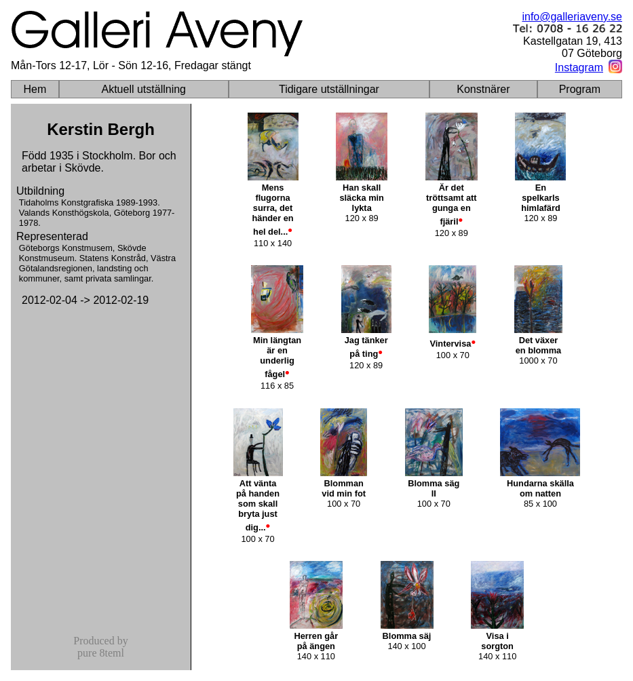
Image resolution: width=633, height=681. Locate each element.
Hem (34, 89)
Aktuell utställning (143, 89)
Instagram (579, 67)
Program (579, 89)
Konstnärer (483, 89)
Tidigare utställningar (329, 89)
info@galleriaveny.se (572, 16)
